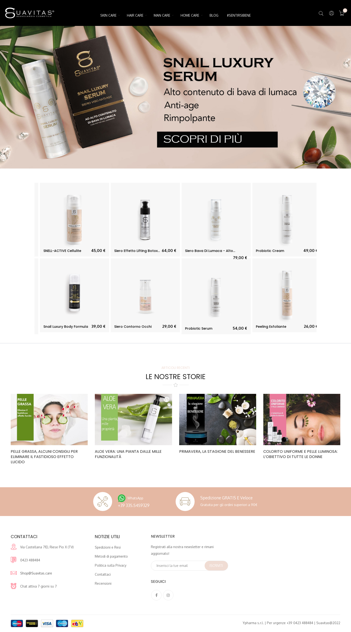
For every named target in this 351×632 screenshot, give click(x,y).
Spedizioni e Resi (108, 547)
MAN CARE (162, 15)
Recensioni (103, 583)
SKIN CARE (108, 15)
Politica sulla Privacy (110, 565)
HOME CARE (190, 15)
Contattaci (103, 574)
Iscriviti (216, 566)
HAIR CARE (135, 15)
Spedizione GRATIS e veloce (226, 497)
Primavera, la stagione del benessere (217, 451)
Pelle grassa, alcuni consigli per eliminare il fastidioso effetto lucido (44, 457)
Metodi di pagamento (111, 556)
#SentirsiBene (239, 15)
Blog (214, 15)
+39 (133, 505)
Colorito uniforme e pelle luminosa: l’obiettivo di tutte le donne (300, 454)
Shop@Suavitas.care (36, 573)
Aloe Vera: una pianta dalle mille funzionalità (128, 454)
